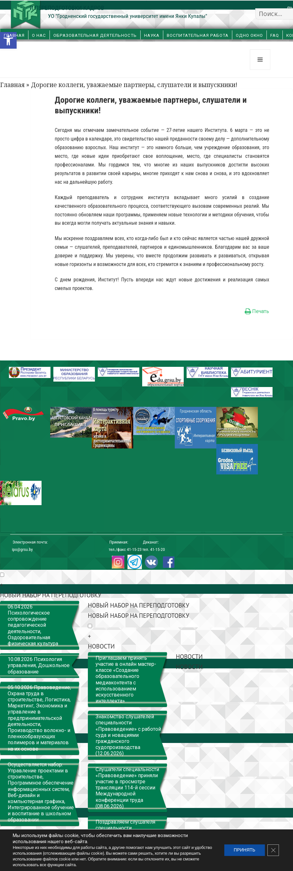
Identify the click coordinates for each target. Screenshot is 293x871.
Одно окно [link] (249, 35)
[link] (8, 40)
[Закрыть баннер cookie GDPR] (273, 850)
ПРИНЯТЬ (244, 850)
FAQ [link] (274, 35)
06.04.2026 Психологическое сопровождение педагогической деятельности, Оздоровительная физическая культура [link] (33, 625)
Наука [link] (151, 35)
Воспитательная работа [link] (197, 35)
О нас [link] (39, 35)
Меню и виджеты (260, 69)
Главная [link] (14, 35)
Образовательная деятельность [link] (95, 35)
